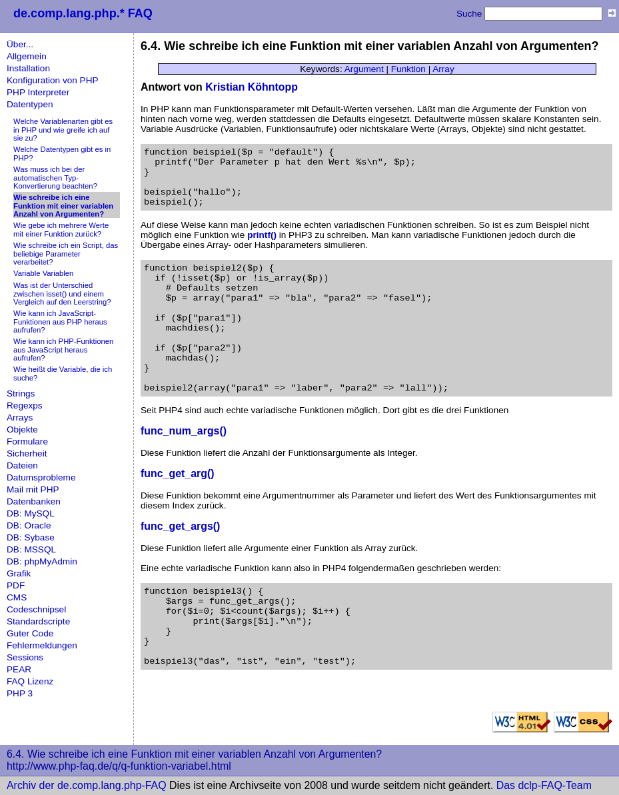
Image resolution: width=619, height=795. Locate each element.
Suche (469, 14)
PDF (16, 585)
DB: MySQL (31, 513)
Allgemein (27, 56)
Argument (364, 69)
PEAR (19, 669)
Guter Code (30, 633)
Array (443, 69)
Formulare (27, 441)
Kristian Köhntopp (251, 87)
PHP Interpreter (38, 92)
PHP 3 (20, 693)
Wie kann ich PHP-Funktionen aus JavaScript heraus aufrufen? (63, 349)
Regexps (25, 405)
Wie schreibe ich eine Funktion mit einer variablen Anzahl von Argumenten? (63, 205)
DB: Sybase (31, 537)
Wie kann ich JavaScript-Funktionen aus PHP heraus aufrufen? (60, 321)
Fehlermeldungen (42, 645)
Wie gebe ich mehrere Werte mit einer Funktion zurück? (61, 229)
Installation (28, 68)
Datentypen (30, 104)
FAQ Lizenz (30, 681)
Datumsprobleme (41, 477)
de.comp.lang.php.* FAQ (83, 13)
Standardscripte (38, 621)
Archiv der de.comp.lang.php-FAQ (87, 785)
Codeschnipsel (36, 609)
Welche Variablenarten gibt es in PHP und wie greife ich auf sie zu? (63, 129)
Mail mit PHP (33, 489)
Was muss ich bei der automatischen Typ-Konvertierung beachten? (55, 177)
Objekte (22, 429)
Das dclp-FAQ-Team (544, 785)
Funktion (408, 69)
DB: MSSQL (31, 549)
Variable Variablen (43, 273)
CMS (17, 597)
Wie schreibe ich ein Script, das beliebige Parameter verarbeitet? (65, 253)
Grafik (19, 573)
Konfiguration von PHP (53, 80)
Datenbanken (34, 501)
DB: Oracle (29, 525)
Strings (21, 393)
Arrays (20, 417)
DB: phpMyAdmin (42, 561)
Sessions (25, 657)
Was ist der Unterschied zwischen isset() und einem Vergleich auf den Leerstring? (62, 293)
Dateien (22, 465)
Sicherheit (27, 453)
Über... (20, 44)
